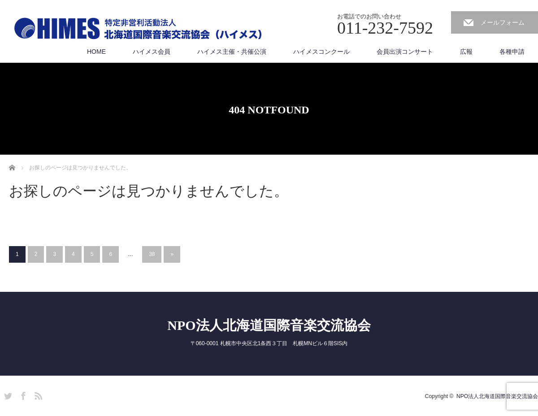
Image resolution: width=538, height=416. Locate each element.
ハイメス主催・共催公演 (231, 51)
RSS (37, 394)
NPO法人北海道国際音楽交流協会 (268, 325)
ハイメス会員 (151, 51)
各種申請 (512, 51)
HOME (96, 51)
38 (152, 254)
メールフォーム (503, 22)
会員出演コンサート (405, 51)
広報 (466, 51)
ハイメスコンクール (321, 51)
